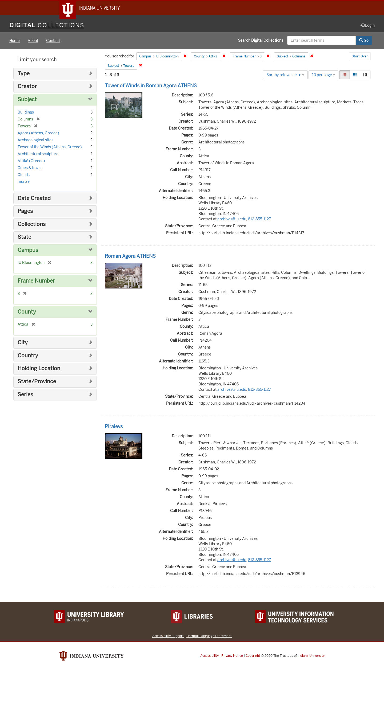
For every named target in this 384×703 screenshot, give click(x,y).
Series (25, 395)
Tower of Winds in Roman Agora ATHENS (151, 86)
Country (28, 356)
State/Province (37, 382)
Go (364, 40)
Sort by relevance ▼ (285, 75)
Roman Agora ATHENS (130, 256)
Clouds (24, 175)
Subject (27, 100)
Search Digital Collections (260, 40)
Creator (27, 87)
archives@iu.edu (231, 219)
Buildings (26, 112)
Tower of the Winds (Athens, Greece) (50, 147)
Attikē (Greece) (31, 161)
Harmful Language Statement (209, 636)
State (24, 237)
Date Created (34, 199)
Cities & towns (30, 168)
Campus (28, 250)
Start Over (360, 57)
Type (24, 74)
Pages (25, 211)
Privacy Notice (232, 656)
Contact (53, 41)
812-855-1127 (259, 219)
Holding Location (39, 369)
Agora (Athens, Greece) (38, 133)
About (33, 41)
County (27, 312)
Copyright (253, 656)
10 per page (323, 75)
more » (24, 182)
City (23, 343)
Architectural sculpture (38, 154)
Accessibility (209, 656)
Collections (32, 224)
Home (14, 41)
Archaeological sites (35, 140)
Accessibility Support (168, 636)
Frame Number (36, 281)
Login (368, 26)
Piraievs (114, 427)
